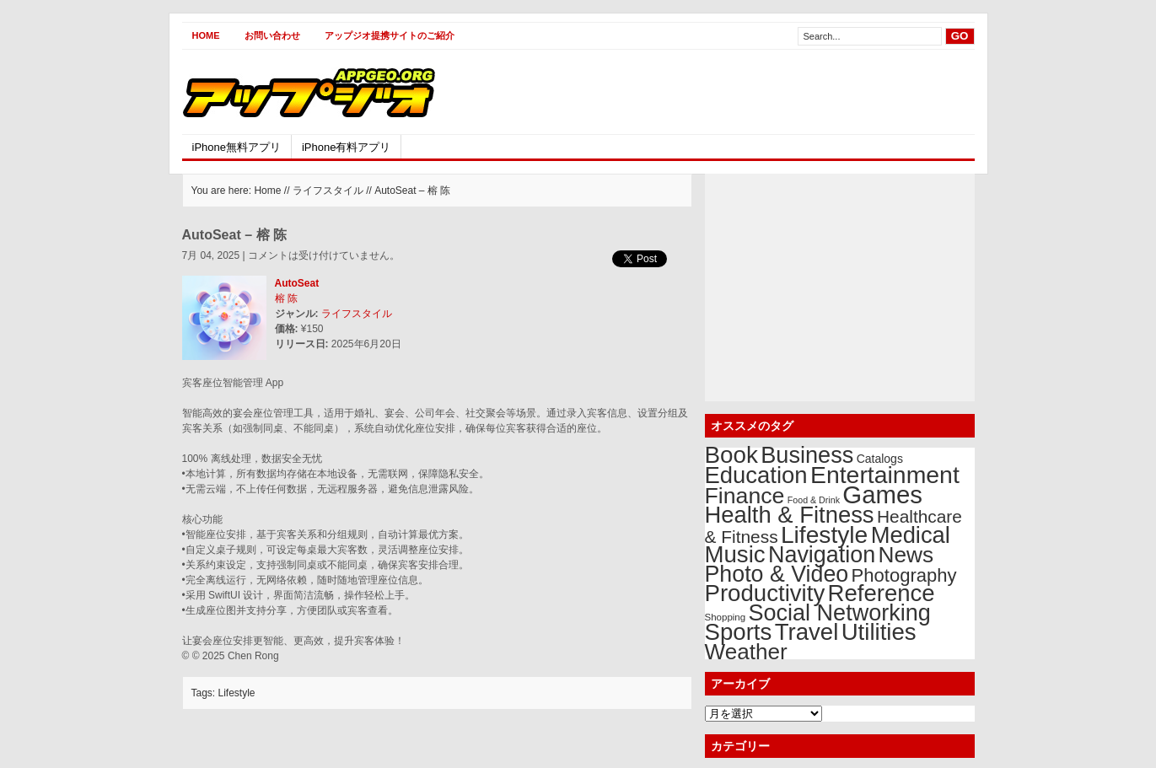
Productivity (765, 593)
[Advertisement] (777, 92)
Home (206, 35)
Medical (910, 535)
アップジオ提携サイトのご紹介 (389, 35)
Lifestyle (236, 693)
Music (735, 554)
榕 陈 (286, 298)
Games (882, 494)
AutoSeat (297, 283)
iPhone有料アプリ (346, 147)
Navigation (821, 554)
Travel (807, 632)
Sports (738, 632)
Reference (881, 593)
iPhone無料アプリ (236, 147)
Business (807, 455)
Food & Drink (814, 500)
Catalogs (880, 458)
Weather (746, 651)
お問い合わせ (272, 35)
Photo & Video (777, 574)
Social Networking (840, 613)
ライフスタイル (328, 190)
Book (731, 455)
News (906, 554)
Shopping (725, 617)
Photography (904, 575)
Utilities (879, 632)
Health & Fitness (789, 515)
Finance (745, 495)
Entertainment (885, 474)
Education (756, 475)
